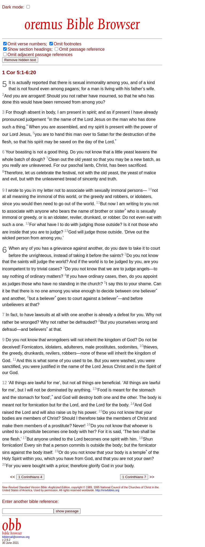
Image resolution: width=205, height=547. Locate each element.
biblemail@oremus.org (16, 537)
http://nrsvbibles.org (107, 490)
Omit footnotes (67, 44)
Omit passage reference (82, 49)
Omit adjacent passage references (40, 54)
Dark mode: (13, 7)
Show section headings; (30, 49)
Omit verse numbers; (27, 44)
